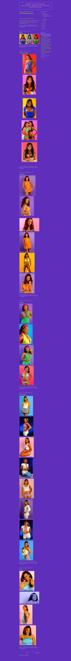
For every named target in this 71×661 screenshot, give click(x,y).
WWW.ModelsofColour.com (26, 13)
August (44, 19)
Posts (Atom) (26, 655)
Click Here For (21, 18)
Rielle (20, 32)
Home (27, 652)
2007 (43, 23)
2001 (43, 28)
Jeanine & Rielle (23, 53)
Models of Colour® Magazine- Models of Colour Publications (46, 35)
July (44, 21)
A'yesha (21, 302)
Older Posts (37, 652)
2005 (43, 26)
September (45, 14)
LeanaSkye (22, 174)
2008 (43, 13)
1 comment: (22, 168)
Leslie (20, 569)
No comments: (23, 296)
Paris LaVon (22, 394)
